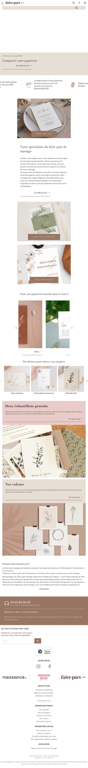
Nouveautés (44, 710)
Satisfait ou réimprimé (44, 696)
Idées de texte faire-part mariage (44, 748)
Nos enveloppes (44, 713)
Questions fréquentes (44, 690)
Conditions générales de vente (44, 736)
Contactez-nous (44, 701)
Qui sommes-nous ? (44, 730)
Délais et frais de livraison (44, 693)
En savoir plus (75, 419)
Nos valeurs (44, 719)
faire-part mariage (24, 577)
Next (71, 327)
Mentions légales (44, 733)
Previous (16, 327)
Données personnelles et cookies (44, 739)
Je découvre (22, 65)
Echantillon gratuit (44, 721)
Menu (63, 351)
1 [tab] (40, 93)
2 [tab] (44, 93)
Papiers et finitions (44, 716)
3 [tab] (47, 93)
